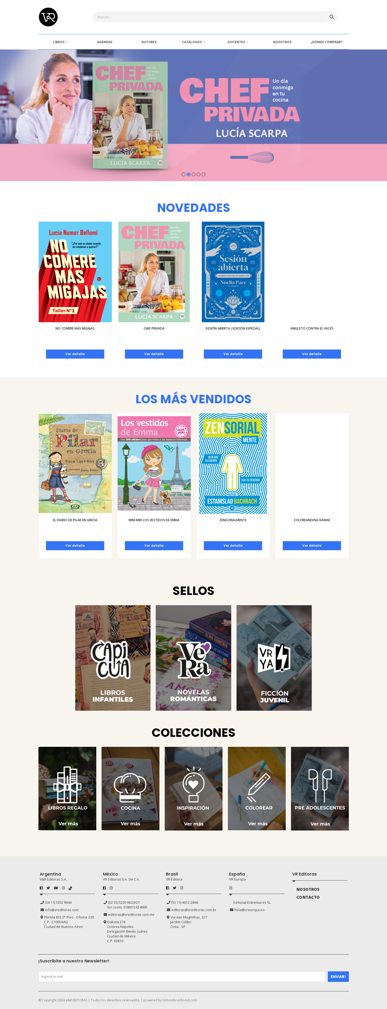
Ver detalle (75, 354)
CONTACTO (308, 897)
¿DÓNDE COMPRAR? (327, 42)
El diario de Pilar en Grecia (75, 520)
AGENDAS (104, 42)
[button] (183, 174)
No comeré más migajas (75, 328)
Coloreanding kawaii (312, 520)
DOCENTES (236, 42)
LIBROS (58, 42)
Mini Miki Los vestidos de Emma (154, 520)
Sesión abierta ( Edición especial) (232, 328)
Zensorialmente (233, 520)
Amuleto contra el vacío (311, 328)
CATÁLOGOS (192, 42)
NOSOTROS (282, 42)
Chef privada (154, 328)
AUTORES (149, 42)
